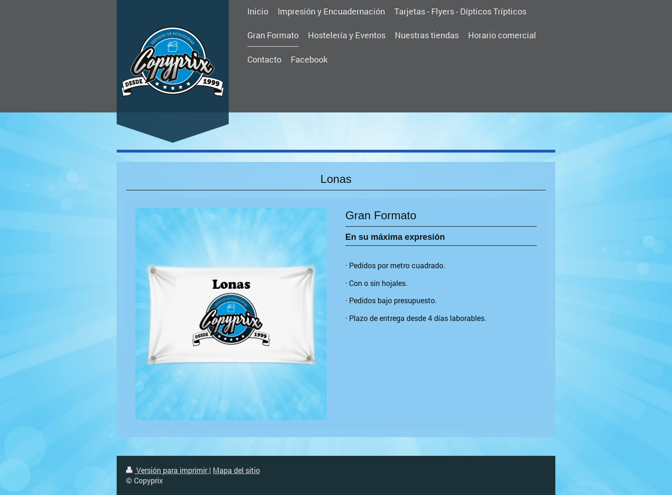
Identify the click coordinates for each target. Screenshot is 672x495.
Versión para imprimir (167, 470)
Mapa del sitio (236, 470)
